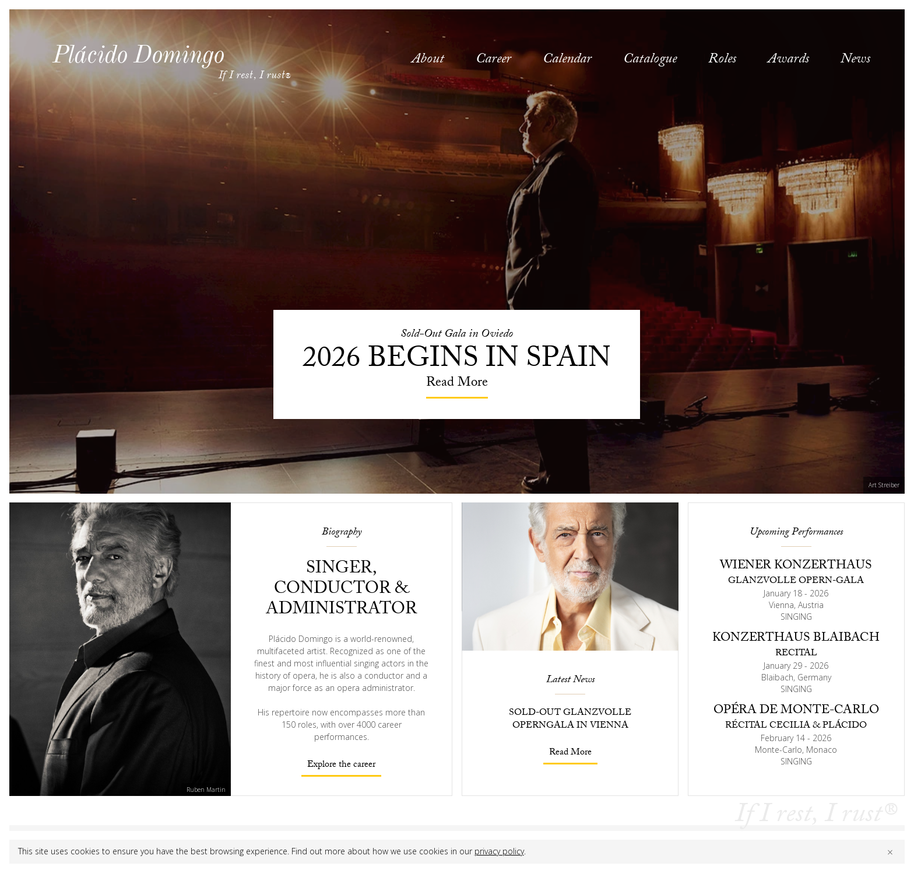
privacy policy (499, 851)
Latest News (570, 681)
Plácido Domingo (138, 54)
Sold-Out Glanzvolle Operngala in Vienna (570, 720)
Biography (341, 533)
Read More (570, 753)
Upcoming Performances (796, 533)
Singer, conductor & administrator (341, 590)
